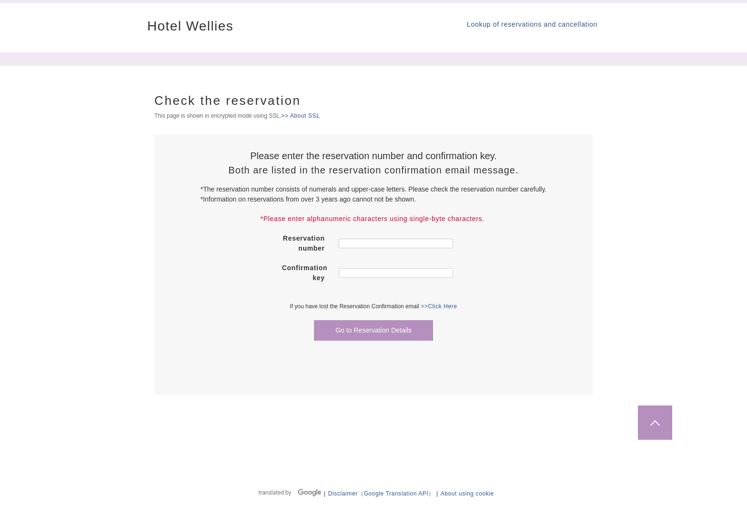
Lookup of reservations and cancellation (532, 24)
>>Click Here (439, 306)
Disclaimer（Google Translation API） (381, 493)
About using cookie (467, 493)
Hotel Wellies (190, 26)
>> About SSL (300, 115)
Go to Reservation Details (373, 330)
